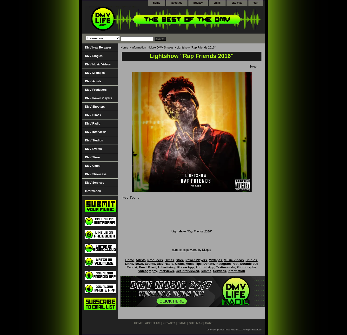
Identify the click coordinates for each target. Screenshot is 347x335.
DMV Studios (94, 140)
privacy (198, 2)
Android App (204, 267)
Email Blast (147, 267)
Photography (246, 267)
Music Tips (194, 263)
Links (129, 263)
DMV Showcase (96, 174)
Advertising (166, 267)
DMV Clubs (92, 166)
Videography (147, 271)
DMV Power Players (98, 98)
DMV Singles (94, 56)
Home (124, 47)
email (217, 2)
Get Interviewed (187, 271)
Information (139, 47)
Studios (251, 260)
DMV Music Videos (98, 64)
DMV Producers (96, 89)
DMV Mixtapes (95, 73)
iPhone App (185, 267)
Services (219, 271)
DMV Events (93, 149)
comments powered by (191, 249)
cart (256, 2)
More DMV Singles (161, 47)
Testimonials (225, 267)
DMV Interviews (96, 132)
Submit (206, 271)
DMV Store (92, 157)
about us (176, 2)
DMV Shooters (95, 106)
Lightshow (178, 231)
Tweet (253, 66)
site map (237, 2)
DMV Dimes (93, 115)
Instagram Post (227, 263)
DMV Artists (93, 81)
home (156, 2)
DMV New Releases (98, 47)
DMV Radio (92, 123)
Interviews (166, 271)
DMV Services (94, 182)
